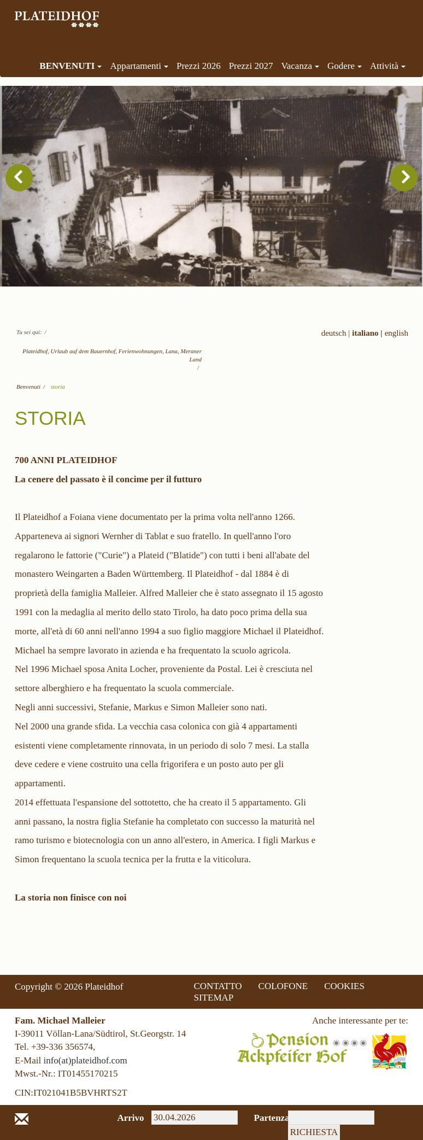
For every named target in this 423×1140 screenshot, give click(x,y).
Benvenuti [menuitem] (70, 66)
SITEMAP (214, 997)
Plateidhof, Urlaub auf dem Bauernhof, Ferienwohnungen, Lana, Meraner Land (112, 355)
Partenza (263, 1118)
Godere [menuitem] (344, 66)
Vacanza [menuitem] (300, 66)
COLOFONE (283, 986)
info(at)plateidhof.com (85, 1060)
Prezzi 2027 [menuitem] (251, 66)
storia (58, 386)
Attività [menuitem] (388, 66)
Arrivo (127, 1118)
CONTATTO (218, 986)
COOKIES (344, 986)
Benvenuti (28, 386)
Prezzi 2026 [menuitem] (199, 66)
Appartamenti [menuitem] (139, 66)
